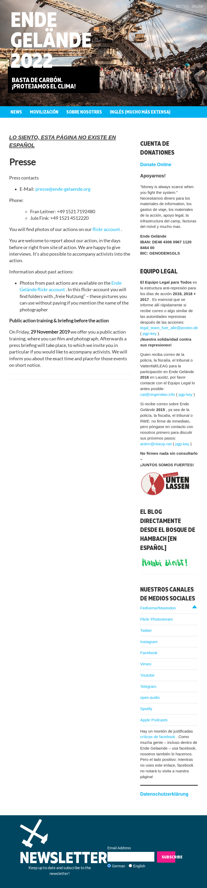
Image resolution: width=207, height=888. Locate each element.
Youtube (147, 675)
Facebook (148, 652)
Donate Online (155, 164)
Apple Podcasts (153, 720)
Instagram (149, 641)
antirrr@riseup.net (156, 444)
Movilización (44, 112)
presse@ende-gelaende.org (62, 189)
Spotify (146, 708)
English (197, 6)
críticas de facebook (158, 736)
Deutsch (182, 6)
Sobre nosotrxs (84, 112)
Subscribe (168, 856)
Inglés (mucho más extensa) (140, 112)
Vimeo (145, 664)
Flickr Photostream (156, 619)
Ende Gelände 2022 (51, 39)
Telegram (148, 686)
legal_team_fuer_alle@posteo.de (169, 327)
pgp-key (150, 333)
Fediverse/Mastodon (158, 608)
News (16, 112)
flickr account (106, 229)
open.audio (150, 697)
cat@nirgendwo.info (158, 394)
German (118, 866)
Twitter (146, 630)
